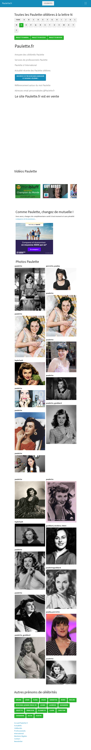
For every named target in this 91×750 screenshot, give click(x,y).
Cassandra (20, 716)
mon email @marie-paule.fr (26, 705)
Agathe (39, 716)
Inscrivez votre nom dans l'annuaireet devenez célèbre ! (30, 77)
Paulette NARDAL (22, 37)
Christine (61, 710)
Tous (18, 20)
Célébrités (48, 3)
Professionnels (20, 731)
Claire (51, 710)
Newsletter (18, 741)
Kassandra (64, 705)
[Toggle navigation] (85, 3)
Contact (17, 739)
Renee (63, 700)
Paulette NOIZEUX (39, 37)
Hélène (18, 700)
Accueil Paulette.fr (21, 723)
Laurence (52, 705)
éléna (35, 700)
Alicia (30, 716)
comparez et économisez (25, 219)
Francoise (30, 710)
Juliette (19, 710)
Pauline (72, 700)
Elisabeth (42, 710)
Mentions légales (20, 736)
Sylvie (43, 700)
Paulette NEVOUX (55, 37)
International (19, 733)
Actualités (18, 725)
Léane (27, 700)
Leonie (42, 705)
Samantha (53, 700)
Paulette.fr (7, 3)
